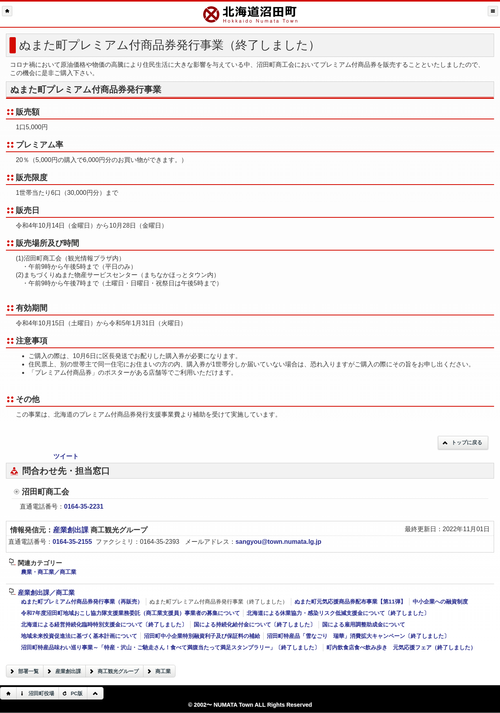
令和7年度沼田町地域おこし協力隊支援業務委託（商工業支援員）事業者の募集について (130, 613)
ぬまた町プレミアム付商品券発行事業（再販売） (82, 601)
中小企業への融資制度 (440, 601)
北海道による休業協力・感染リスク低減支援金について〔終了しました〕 (338, 613)
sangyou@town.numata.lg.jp (278, 541)
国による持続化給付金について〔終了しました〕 (254, 624)
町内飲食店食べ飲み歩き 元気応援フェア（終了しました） (401, 647)
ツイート (66, 456)
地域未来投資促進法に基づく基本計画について (79, 636)
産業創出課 (72, 530)
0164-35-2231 (84, 506)
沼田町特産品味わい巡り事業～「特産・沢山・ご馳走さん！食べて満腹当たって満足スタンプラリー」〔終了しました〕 (170, 647)
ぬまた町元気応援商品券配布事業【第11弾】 (350, 601)
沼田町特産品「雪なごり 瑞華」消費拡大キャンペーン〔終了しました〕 (358, 636)
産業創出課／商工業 (42, 592)
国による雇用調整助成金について (363, 624)
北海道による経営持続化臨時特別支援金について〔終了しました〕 (104, 624)
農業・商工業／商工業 (48, 572)
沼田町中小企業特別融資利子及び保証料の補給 (202, 636)
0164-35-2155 (72, 541)
